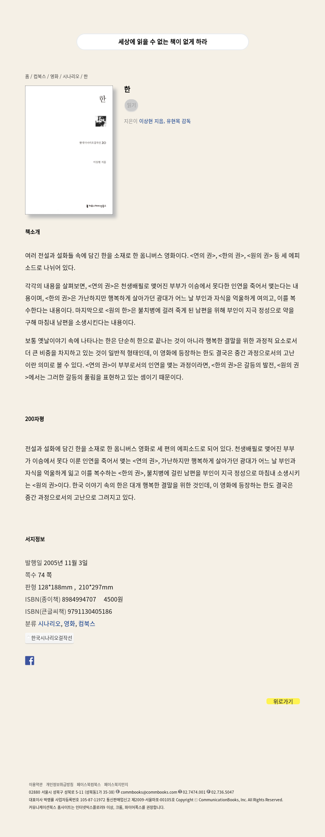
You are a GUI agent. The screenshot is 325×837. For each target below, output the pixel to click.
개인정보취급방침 (59, 784)
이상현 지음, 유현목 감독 (165, 121)
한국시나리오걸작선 (51, 637)
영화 (54, 76)
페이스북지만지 (116, 784)
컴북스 (39, 76)
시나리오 (71, 76)
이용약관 (36, 784)
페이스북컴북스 (89, 784)
